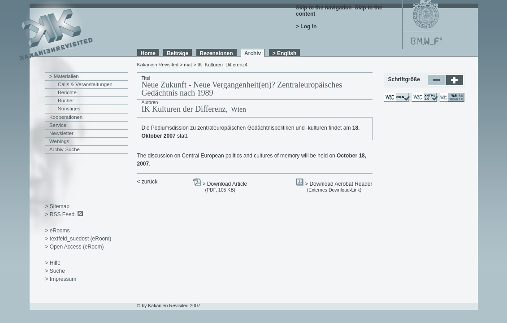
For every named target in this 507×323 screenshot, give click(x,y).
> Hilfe (53, 263)
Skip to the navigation (324, 7)
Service (57, 125)
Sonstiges (69, 108)
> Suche (55, 271)
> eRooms (57, 230)
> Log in (306, 26)
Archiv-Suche (64, 149)
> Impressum (61, 279)
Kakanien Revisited (157, 64)
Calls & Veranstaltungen (85, 84)
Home (148, 53)
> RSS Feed (60, 214)
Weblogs (59, 141)
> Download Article (225, 184)
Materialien (66, 76)
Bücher (66, 100)
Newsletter (61, 133)
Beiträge (177, 53)
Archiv (252, 53)
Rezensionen (216, 53)
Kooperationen (65, 117)
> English (285, 53)
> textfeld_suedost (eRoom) (78, 239)
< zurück (147, 182)
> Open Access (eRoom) (74, 247)
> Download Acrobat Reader (338, 184)
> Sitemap (57, 206)
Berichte (67, 92)
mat (188, 64)
